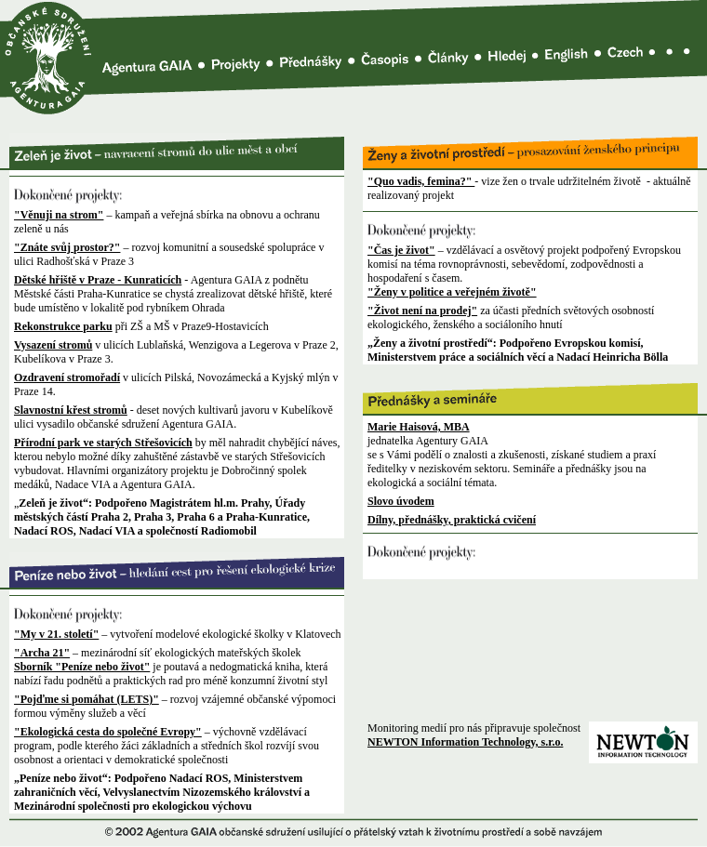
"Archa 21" (42, 652)
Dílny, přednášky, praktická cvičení (451, 519)
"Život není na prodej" (422, 310)
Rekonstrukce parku (63, 326)
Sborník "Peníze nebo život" (82, 666)
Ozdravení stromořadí (67, 377)
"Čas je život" (401, 250)
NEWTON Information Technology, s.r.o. (465, 741)
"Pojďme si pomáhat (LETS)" (86, 699)
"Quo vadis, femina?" (420, 181)
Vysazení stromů (53, 344)
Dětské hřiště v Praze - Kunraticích (97, 279)
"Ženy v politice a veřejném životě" (452, 291)
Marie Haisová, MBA (418, 426)
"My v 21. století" (56, 634)
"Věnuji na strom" (58, 214)
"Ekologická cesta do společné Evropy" (108, 731)
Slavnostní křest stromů (70, 410)
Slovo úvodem (400, 501)
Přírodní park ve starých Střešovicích (103, 442)
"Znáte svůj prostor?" (67, 247)
